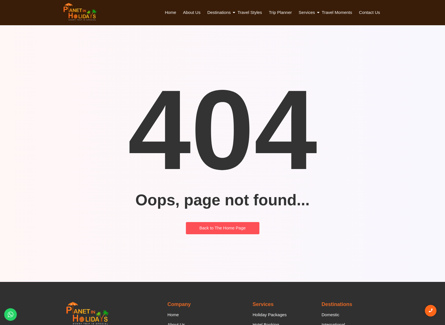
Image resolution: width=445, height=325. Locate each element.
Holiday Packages (270, 314)
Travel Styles (250, 12)
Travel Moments (337, 12)
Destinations (219, 12)
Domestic (330, 314)
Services (307, 12)
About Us (192, 12)
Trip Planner (280, 12)
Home (170, 12)
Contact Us (369, 12)
